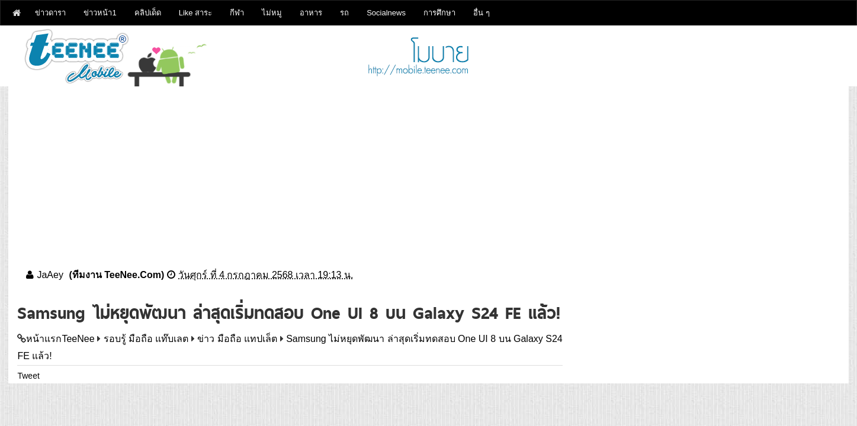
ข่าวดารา (50, 12)
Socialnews (386, 12)
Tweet (28, 375)
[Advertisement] (428, 169)
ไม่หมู (272, 12)
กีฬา (237, 12)
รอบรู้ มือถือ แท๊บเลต (146, 339)
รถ (344, 12)
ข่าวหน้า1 (100, 12)
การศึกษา (439, 12)
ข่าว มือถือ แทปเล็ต (237, 339)
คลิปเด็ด (147, 12)
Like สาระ (195, 12)
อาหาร (311, 12)
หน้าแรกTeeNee (60, 339)
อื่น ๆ (481, 12)
